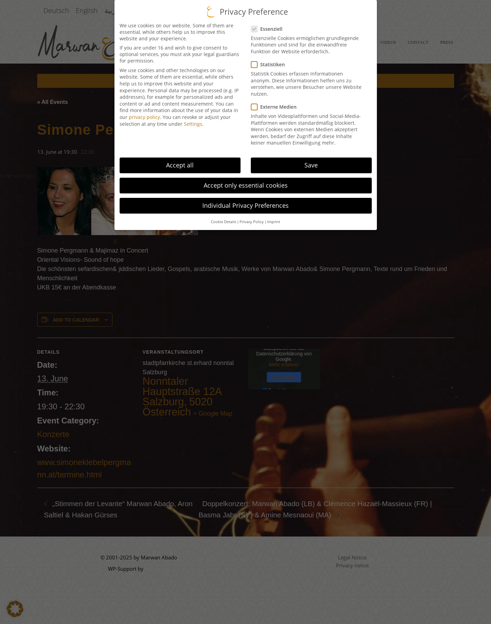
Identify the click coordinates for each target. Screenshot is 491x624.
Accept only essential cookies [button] (246, 181)
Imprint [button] (273, 218)
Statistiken (268, 60)
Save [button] (311, 161)
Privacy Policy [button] (252, 218)
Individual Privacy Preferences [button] (245, 202)
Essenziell (267, 25)
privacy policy (144, 113)
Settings (193, 120)
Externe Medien (274, 103)
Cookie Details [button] (223, 218)
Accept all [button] (180, 161)
